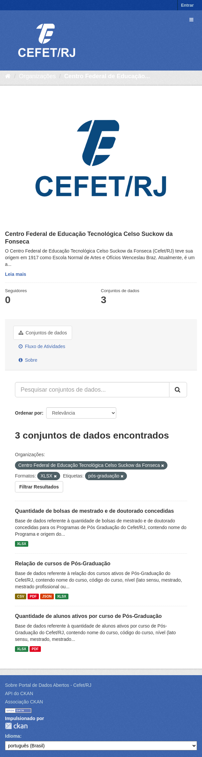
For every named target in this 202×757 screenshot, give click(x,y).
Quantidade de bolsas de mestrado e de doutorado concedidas (94, 511)
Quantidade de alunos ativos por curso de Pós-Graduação (88, 616)
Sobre (28, 360)
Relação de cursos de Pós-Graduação (62, 563)
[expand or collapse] (191, 19)
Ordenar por (28, 413)
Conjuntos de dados (43, 332)
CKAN (16, 725)
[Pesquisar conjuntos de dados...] (92, 389)
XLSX (21, 544)
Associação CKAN (24, 701)
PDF (33, 596)
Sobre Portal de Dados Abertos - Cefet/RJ (48, 685)
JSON (47, 596)
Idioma (12, 736)
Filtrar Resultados (39, 486)
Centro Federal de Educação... (107, 76)
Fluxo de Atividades (42, 346)
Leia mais (15, 274)
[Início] (8, 76)
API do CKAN (19, 693)
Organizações (37, 76)
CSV (20, 596)
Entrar (187, 5)
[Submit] (178, 389)
